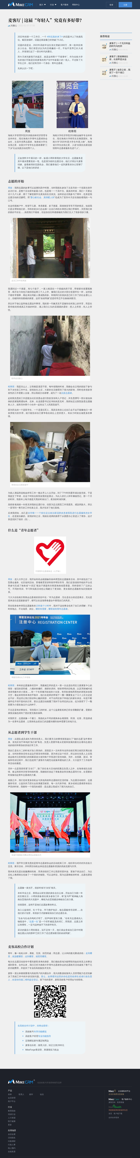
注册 (125, 5)
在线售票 (11, 1152)
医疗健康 (11, 1121)
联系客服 (120, 1102)
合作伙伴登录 (114, 1118)
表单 (10, 1094)
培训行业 (11, 1114)
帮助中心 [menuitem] (76, 5)
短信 (42, 1094)
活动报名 (11, 1138)
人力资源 (11, 1118)
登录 (111, 5)
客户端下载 (118, 1114)
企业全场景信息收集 (116, 1094)
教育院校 (11, 1111)
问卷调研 (11, 1141)
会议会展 (11, 1134)
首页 (110, 1114)
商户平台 (11, 1101)
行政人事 (11, 1145)
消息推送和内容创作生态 (118, 1110)
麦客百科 (112, 1102)
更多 (10, 1125)
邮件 (31, 1094)
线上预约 (11, 1148)
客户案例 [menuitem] (64, 5)
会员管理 (11, 1098)
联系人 (21, 1094)
